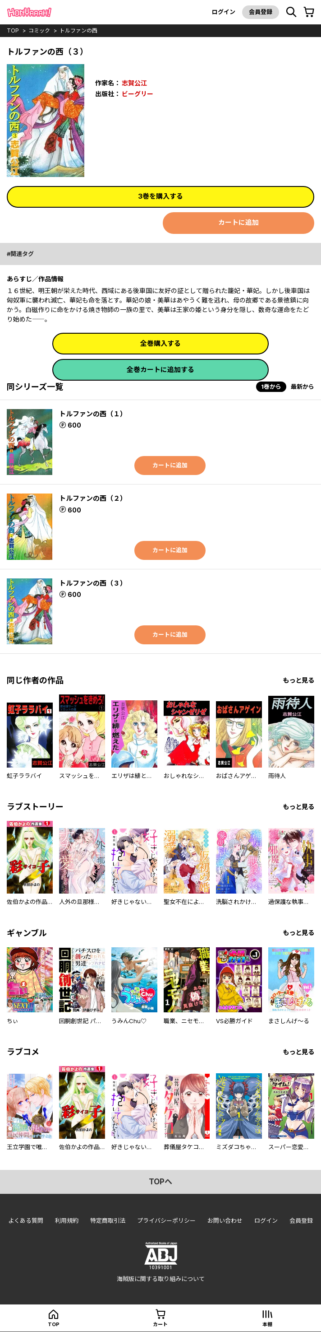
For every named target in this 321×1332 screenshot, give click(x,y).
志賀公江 (134, 83)
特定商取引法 (107, 1220)
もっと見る (298, 680)
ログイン (223, 11)
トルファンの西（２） (93, 498)
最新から (302, 386)
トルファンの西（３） (93, 583)
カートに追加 (238, 222)
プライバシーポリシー (166, 1220)
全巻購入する (160, 343)
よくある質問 (25, 1220)
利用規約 (66, 1220)
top (13, 30)
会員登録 (260, 11)
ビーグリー (137, 94)
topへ (160, 1181)
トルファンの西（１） (93, 414)
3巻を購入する (160, 196)
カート (160, 1324)
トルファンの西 (78, 30)
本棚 (267, 1324)
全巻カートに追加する (160, 369)
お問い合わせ (225, 1220)
